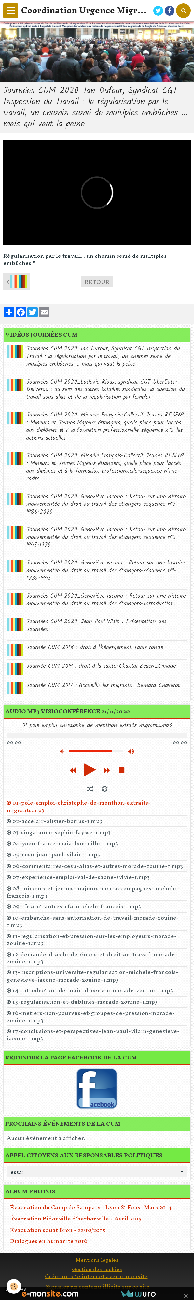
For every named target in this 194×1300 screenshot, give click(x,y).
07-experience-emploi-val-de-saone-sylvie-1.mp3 (81, 877)
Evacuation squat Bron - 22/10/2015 (57, 1229)
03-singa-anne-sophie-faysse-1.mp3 (61, 832)
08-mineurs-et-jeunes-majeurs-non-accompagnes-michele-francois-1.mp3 (93, 892)
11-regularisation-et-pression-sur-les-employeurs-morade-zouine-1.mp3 (92, 939)
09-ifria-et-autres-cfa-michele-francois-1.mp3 (76, 906)
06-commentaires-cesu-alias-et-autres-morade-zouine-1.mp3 (97, 866)
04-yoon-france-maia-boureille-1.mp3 (65, 843)
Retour (97, 281)
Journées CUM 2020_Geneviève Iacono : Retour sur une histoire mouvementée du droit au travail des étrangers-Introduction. (106, 600)
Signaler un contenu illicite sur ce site (98, 1286)
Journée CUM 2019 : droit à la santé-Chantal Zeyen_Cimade (101, 666)
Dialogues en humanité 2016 (49, 1240)
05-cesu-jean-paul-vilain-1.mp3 (56, 854)
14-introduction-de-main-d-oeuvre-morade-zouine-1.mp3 (92, 990)
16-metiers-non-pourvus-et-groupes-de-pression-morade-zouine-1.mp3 (91, 1016)
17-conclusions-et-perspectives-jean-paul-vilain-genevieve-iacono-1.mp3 (93, 1035)
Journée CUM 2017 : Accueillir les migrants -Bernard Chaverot (103, 685)
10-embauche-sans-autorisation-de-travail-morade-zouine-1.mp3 (93, 921)
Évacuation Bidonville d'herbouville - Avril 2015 (76, 1218)
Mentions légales (97, 1259)
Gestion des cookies (97, 1269)
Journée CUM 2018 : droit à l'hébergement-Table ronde (94, 647)
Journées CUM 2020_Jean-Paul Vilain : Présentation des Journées (96, 625)
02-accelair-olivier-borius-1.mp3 (57, 821)
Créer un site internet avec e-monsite (96, 1276)
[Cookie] (14, 1286)
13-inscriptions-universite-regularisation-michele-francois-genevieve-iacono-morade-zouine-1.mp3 (92, 976)
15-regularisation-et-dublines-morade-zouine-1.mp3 (85, 1002)
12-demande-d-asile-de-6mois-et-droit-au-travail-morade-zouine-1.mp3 (92, 958)
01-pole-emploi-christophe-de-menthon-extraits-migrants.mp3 (79, 806)
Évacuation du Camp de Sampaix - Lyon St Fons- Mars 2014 (91, 1207)
